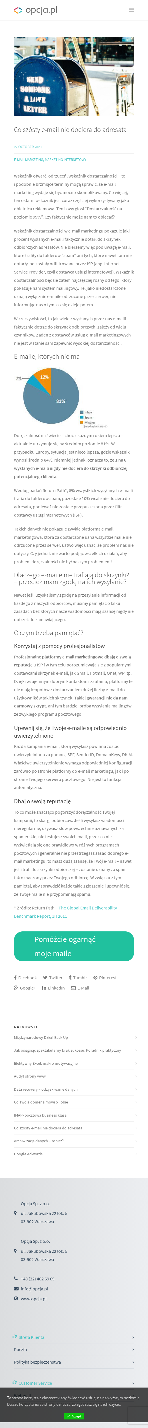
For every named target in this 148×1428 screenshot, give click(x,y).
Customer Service (35, 1383)
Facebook (25, 977)
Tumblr (78, 977)
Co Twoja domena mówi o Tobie (41, 1102)
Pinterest (105, 977)
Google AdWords (28, 1153)
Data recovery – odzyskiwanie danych (46, 1089)
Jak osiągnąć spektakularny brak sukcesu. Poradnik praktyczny (67, 1050)
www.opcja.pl (34, 1298)
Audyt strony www (30, 1076)
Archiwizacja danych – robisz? (39, 1140)
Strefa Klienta (31, 1337)
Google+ (25, 988)
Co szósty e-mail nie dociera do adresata (70, 129)
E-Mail (80, 988)
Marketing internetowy (65, 159)
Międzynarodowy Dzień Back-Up (41, 1037)
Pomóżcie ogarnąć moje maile (65, 946)
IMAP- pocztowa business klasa (40, 1115)
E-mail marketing (28, 159)
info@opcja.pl (34, 1289)
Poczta (20, 1349)
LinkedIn (53, 988)
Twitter (53, 977)
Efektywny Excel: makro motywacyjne (46, 1063)
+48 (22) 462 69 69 (38, 1279)
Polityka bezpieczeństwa (37, 1362)
